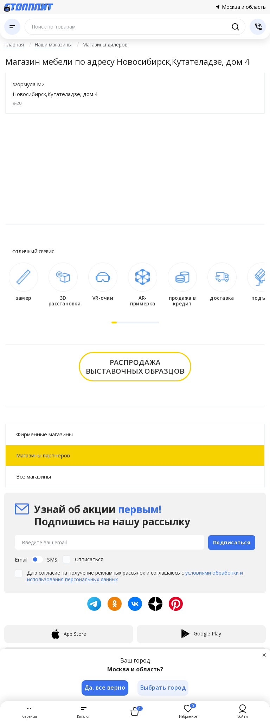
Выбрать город (163, 687)
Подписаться (232, 542)
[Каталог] (12, 27)
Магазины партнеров (43, 455)
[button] (114, 322)
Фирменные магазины (44, 434)
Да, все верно (104, 687)
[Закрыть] (264, 654)
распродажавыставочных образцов (135, 366)
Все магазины (33, 476)
